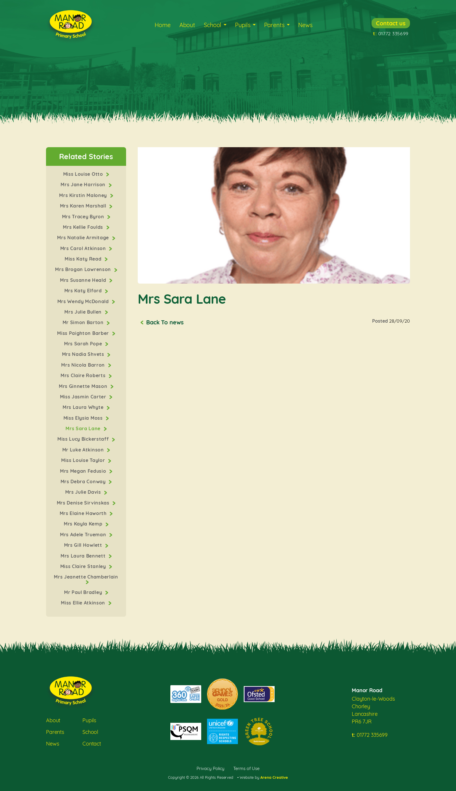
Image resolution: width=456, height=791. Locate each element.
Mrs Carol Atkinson (83, 248)
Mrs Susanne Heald (83, 280)
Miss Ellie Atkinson (83, 603)
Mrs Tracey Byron (83, 216)
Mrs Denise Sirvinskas (84, 503)
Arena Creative (274, 777)
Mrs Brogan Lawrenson (83, 269)
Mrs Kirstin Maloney (83, 195)
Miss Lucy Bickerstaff (83, 439)
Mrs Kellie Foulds (83, 227)
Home (162, 25)
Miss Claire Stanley (83, 566)
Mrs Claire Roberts (84, 375)
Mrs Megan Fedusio (83, 471)
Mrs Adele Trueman (83, 534)
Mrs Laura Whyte (84, 407)
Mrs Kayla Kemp (84, 524)
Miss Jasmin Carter (84, 397)
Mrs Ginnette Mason (84, 386)
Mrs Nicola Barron (83, 365)
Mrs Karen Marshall (84, 206)
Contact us (391, 23)
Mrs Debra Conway (84, 481)
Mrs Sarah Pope (83, 344)
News (305, 25)
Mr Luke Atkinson (83, 450)
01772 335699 (391, 33)
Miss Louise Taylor (83, 460)
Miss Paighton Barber (83, 333)
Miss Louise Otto (83, 174)
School (212, 25)
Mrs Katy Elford (83, 290)
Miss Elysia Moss (83, 418)
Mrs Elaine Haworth (84, 513)
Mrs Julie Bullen (83, 312)
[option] (274, 215)
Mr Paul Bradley (83, 592)
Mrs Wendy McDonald (83, 301)
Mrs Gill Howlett (83, 545)
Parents (274, 25)
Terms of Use (246, 768)
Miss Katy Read (84, 259)
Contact (91, 743)
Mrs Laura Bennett (84, 556)
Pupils (242, 25)
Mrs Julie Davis (83, 492)
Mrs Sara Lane (84, 428)
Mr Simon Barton (84, 322)
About (187, 25)
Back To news (164, 322)
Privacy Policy (211, 768)
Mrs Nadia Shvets (83, 354)
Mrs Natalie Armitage (83, 237)
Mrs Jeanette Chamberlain (86, 577)
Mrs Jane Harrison (84, 184)
